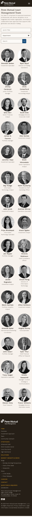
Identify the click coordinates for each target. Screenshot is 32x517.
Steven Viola (8, 403)
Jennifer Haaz (7, 160)
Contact (4, 482)
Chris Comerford (24, 88)
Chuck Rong (24, 280)
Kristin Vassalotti (24, 376)
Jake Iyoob (7, 209)
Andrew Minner (24, 209)
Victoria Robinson (24, 255)
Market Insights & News (10, 458)
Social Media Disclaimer (16, 508)
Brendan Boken (7, 63)
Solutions (5, 455)
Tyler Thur (24, 352)
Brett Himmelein (24, 161)
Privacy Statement (19, 505)
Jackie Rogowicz (8, 281)
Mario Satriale (7, 305)
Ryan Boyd (24, 63)
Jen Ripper (7, 254)
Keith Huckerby (24, 186)
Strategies (5, 442)
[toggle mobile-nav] (29, 3)
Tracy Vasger (7, 375)
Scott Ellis (24, 113)
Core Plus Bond (6, 449)
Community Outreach (7, 439)
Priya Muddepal (7, 230)
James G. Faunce (7, 137)
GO (24, 41)
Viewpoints (6, 468)
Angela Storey (24, 328)
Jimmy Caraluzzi (7, 88)
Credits (27, 508)
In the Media (6, 473)
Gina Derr (8, 113)
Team (2, 436)
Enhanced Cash (6, 444)
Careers (4, 479)
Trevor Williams (24, 403)
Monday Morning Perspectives (12, 463)
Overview (4, 431)
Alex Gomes (24, 136)
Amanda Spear (8, 328)
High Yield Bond (6, 452)
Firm (2, 428)
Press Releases (7, 476)
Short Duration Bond (7, 447)
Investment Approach (7, 434)
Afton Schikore (24, 305)
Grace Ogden (24, 230)
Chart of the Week (8, 465)
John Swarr (7, 352)
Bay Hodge (7, 186)
